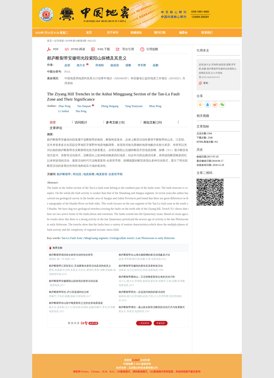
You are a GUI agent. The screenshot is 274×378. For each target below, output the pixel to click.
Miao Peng (155, 106)
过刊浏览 (59, 40)
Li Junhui (63, 111)
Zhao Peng (64, 106)
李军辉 (142, 65)
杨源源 (114, 65)
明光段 (77, 174)
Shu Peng (81, 111)
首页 (89, 32)
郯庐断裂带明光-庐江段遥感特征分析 (69, 292)
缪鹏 (128, 65)
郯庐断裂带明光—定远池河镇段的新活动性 (142, 292)
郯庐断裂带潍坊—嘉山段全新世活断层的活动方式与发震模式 (152, 307)
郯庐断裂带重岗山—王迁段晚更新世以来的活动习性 (147, 277)
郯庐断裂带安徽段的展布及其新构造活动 (141, 266)
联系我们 (206, 32)
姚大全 (81, 65)
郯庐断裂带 (64, 174)
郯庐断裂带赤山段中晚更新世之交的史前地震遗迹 (76, 303)
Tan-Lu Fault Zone (71, 238)
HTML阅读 (78, 49)
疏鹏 (155, 65)
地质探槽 (88, 174)
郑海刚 (99, 65)
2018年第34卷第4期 (75, 40)
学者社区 (160, 323)
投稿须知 (136, 32)
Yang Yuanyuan (133, 106)
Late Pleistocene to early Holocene (155, 238)
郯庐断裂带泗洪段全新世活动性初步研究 (71, 255)
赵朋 (67, 65)
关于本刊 (112, 32)
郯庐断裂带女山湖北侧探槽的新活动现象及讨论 (144, 255)
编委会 (183, 32)
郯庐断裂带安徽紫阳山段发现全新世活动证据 (73, 281)
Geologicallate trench (122, 238)
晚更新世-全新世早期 (109, 174)
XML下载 (103, 49)
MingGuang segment (96, 238)
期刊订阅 (159, 32)
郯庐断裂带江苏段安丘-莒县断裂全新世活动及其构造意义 (80, 266)
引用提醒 (152, 49)
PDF (56, 49)
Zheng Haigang (109, 106)
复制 (205, 83)
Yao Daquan (84, 106)
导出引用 (128, 49)
